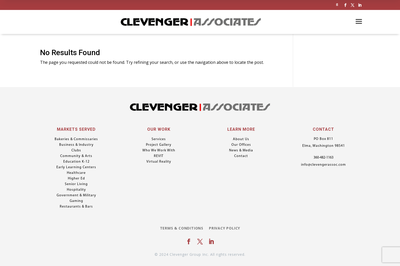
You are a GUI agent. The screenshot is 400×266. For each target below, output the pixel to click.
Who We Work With (158, 150)
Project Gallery (158, 145)
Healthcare (76, 173)
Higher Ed (76, 178)
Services (159, 139)
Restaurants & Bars (76, 207)
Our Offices (241, 145)
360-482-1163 (323, 158)
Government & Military (76, 195)
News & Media (241, 150)
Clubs (76, 150)
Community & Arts (76, 156)
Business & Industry (76, 145)
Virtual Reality (158, 162)
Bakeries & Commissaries (76, 139)
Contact (241, 156)
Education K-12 (76, 162)
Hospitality (76, 190)
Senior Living (76, 184)
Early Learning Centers (76, 167)
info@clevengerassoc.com (323, 165)
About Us (241, 139)
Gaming (76, 201)
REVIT (159, 156)
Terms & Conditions (181, 228)
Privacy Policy (224, 228)
